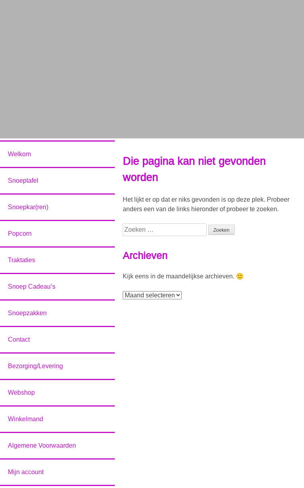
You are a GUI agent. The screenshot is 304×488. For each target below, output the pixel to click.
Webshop (21, 392)
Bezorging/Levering (35, 366)
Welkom (19, 154)
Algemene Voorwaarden (42, 445)
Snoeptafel (23, 180)
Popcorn (20, 233)
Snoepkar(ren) (28, 207)
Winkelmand (25, 419)
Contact (19, 339)
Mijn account (26, 472)
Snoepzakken (27, 313)
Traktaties (21, 260)
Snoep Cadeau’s (31, 286)
